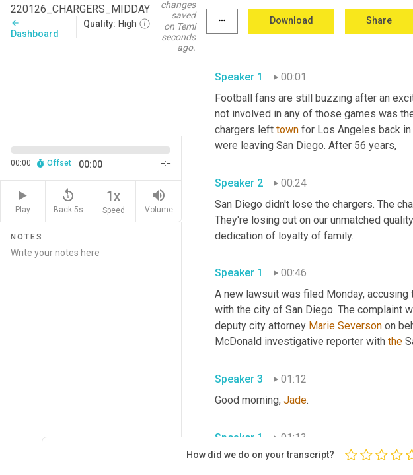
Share (379, 20)
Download (291, 20)
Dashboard (35, 28)
